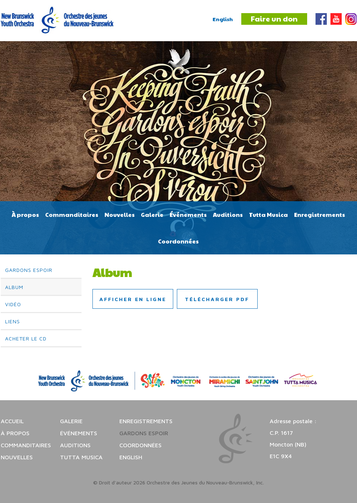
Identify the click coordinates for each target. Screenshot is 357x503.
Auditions (228, 214)
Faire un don (274, 18)
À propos (25, 214)
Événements (188, 214)
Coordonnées (178, 241)
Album (14, 287)
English (223, 19)
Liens (12, 321)
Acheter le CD (26, 338)
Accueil (12, 421)
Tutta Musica (268, 214)
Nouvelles (119, 214)
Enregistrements (319, 214)
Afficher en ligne (132, 299)
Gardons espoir (28, 270)
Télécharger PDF (217, 299)
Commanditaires (71, 214)
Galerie (152, 214)
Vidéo (13, 304)
